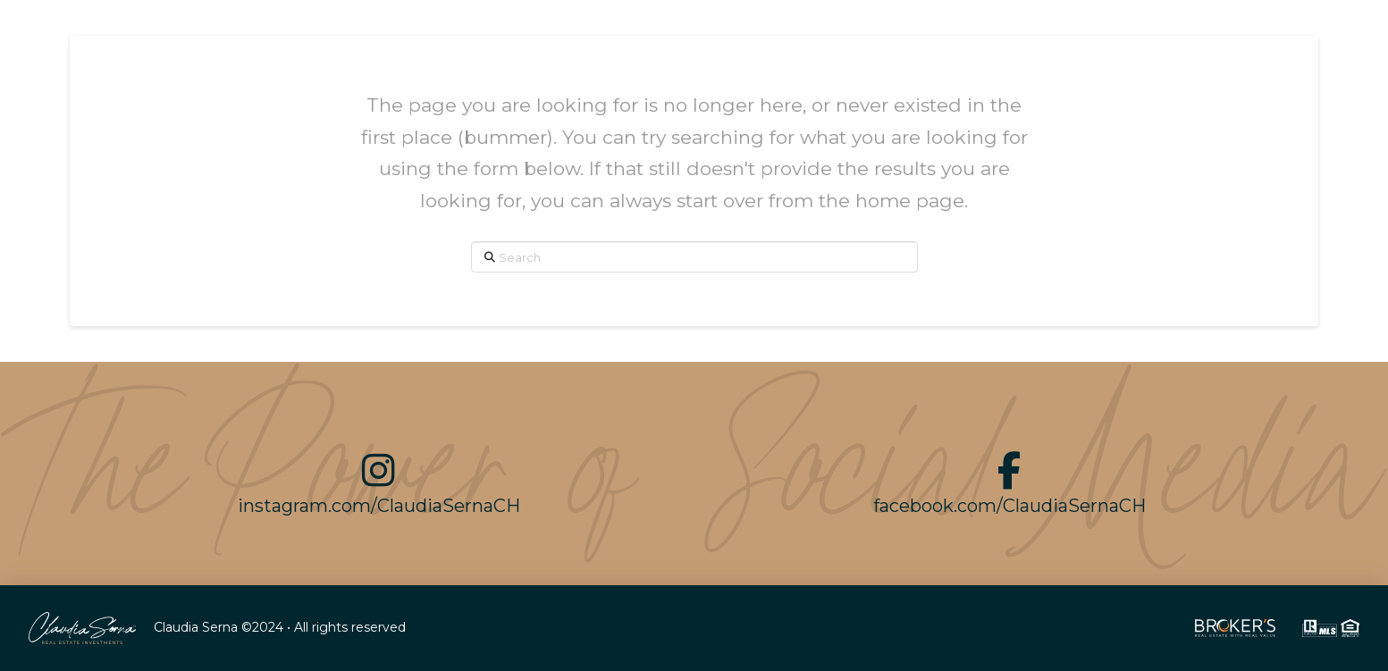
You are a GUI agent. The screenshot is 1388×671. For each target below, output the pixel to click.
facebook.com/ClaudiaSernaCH (1009, 505)
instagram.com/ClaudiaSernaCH (379, 505)
